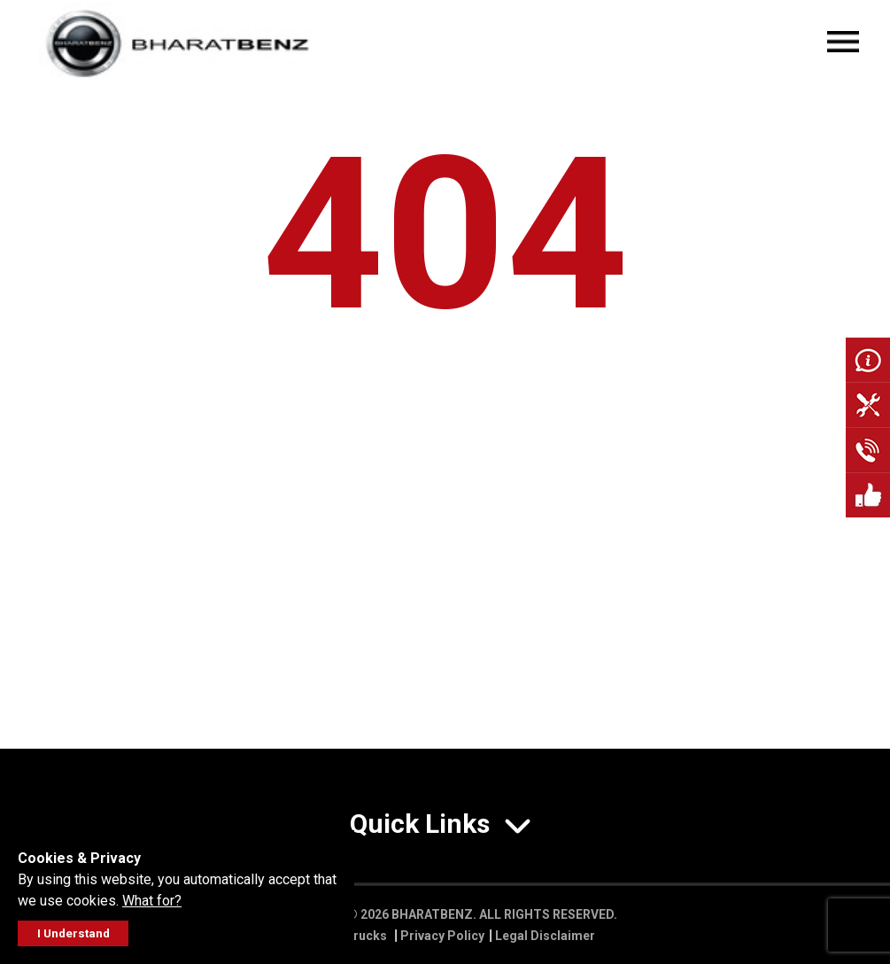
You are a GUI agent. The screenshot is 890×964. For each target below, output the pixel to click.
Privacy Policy (442, 936)
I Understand (73, 933)
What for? (152, 900)
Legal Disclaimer (545, 936)
